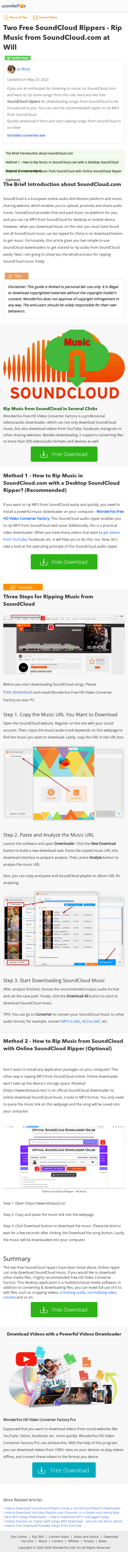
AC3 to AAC (91, 1021)
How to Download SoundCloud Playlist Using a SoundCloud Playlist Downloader (63, 1508)
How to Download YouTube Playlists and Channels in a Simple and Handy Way (62, 1512)
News (103, 1541)
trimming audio (73, 1292)
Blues (25, 69)
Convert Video (59, 1537)
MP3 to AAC (70, 1021)
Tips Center (18, 1537)
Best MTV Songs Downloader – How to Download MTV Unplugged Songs (57, 1517)
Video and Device (86, 1537)
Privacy (89, 1541)
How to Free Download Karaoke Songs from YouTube (43, 1525)
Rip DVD (38, 1537)
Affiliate (73, 1541)
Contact (57, 1541)
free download (17, 692)
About (42, 1541)
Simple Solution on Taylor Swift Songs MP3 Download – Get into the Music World (63, 1521)
